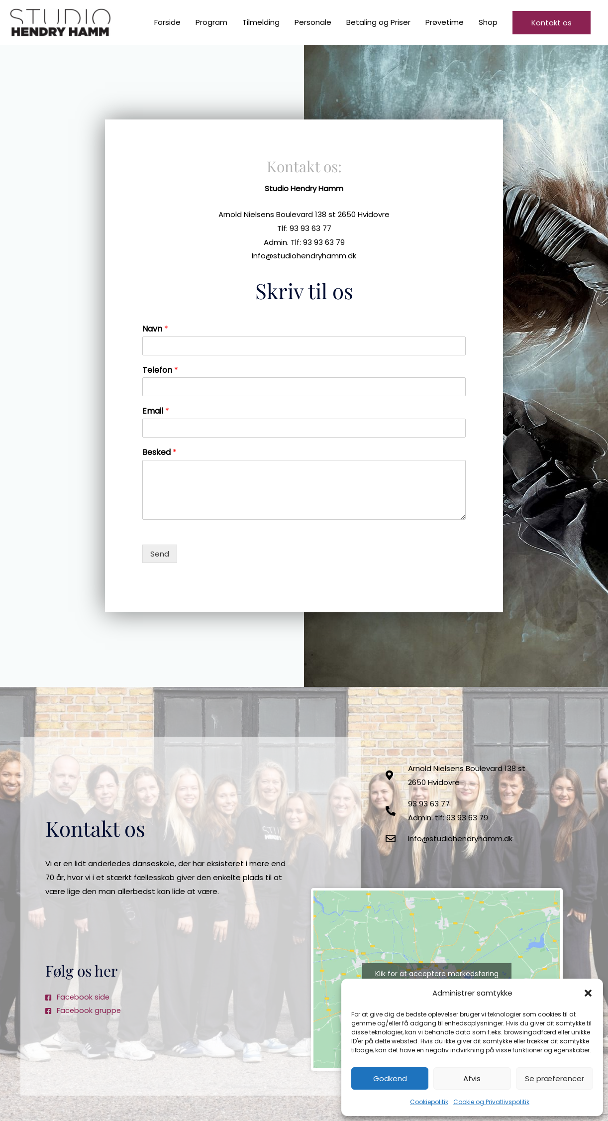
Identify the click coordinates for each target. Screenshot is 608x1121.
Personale (313, 22)
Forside (167, 22)
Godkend (390, 1078)
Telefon (160, 371)
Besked (159, 453)
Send (159, 554)
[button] (588, 993)
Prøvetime (444, 22)
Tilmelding (261, 22)
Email (155, 412)
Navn (155, 330)
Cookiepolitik (429, 1102)
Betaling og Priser (378, 22)
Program (211, 22)
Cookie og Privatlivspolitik (491, 1102)
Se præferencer (554, 1078)
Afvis (472, 1078)
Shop (488, 22)
